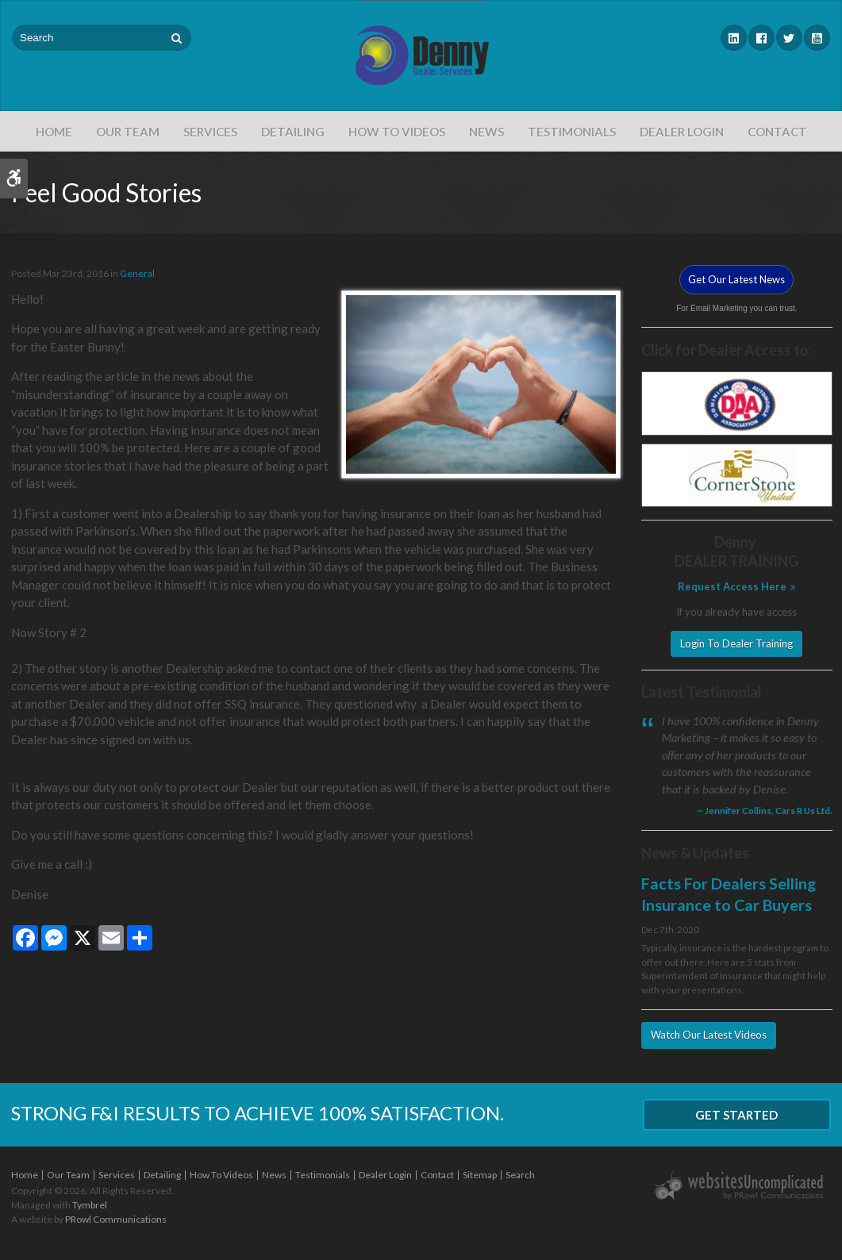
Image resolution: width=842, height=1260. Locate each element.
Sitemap (480, 1175)
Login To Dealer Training (736, 643)
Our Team (128, 132)
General (137, 273)
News (486, 132)
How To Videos (396, 132)
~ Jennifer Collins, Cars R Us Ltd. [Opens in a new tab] (765, 810)
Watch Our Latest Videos (709, 1034)
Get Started (736, 1115)
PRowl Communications (116, 1219)
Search (520, 1175)
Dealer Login (682, 132)
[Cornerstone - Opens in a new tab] (736, 473)
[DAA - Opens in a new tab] (736, 402)
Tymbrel (89, 1205)
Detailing (293, 132)
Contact (777, 132)
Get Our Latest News (736, 279)
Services (210, 132)
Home (54, 132)
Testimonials (572, 132)
